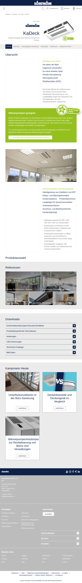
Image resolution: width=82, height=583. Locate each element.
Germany (25, 559)
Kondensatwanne (50, 199)
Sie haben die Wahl (51, 65)
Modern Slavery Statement (43, 575)
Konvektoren (25, 516)
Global (4, 555)
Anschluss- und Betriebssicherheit (57, 209)
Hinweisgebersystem (25, 575)
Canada (4, 559)
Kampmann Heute (65, 46)
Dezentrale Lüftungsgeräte (29, 520)
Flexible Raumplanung (52, 75)
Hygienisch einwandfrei (52, 68)
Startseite (8, 14)
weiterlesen (22, 408)
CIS (43, 562)
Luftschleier (25, 513)
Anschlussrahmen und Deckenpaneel (58, 189)
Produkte (14, 14)
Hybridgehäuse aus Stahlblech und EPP (59, 192)
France (65, 562)
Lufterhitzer (5, 516)
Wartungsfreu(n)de (50, 78)
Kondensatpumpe (50, 212)
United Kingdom (68, 555)
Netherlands (66, 559)
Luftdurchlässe (6, 526)
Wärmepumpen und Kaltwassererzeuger (27, 524)
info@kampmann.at (8, 496)
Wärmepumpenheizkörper (10, 523)
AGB (22, 573)
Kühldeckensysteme (27, 528)
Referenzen (53, 46)
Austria (24, 555)
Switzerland (46, 555)
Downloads (44, 46)
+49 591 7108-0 (7, 494)
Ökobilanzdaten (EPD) (52, 81)
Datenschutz (56, 573)
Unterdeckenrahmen (51, 206)
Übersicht (16, 46)
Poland (44, 559)
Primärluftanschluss (67, 199)
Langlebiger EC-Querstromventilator (57, 202)
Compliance (59, 575)
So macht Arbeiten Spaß (53, 71)
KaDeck (8, 46)
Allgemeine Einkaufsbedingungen (38, 573)
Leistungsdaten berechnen (30, 46)
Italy (23, 562)
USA (3, 562)
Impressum (15, 573)
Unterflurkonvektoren (8, 513)
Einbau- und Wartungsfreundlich (56, 196)
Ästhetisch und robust (51, 61)
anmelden (49, 514)
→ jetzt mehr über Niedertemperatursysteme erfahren (30, 137)
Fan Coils (20, 14)
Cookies (65, 573)
